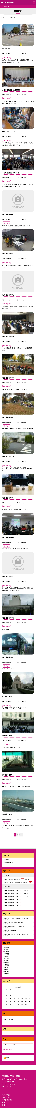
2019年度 (6, 963)
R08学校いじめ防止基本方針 (17, 879)
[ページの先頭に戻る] (33, 1105)
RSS (7, 1058)
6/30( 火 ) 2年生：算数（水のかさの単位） (13, 927)
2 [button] (17, 835)
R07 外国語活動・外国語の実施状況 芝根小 (18, 882)
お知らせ (7, 859)
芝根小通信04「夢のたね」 (16, 896)
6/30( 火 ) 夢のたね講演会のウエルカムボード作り (16, 919)
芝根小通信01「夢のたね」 (13, 905)
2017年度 (6, 967)
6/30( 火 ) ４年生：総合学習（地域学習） (13, 923)
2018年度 (6, 965)
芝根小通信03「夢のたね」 (13, 899)
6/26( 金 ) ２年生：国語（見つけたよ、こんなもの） (16, 935)
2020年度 (6, 960)
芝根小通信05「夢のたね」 (16, 893)
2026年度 (6, 947)
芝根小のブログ (7, 1050)
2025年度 (6, 949)
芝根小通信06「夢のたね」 (16, 890)
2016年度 (6, 969)
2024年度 (6, 952)
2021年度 (6, 958)
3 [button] (19, 835)
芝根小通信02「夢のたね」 (13, 902)
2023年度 (6, 954)
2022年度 (6, 956)
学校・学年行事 (9, 862)
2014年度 (6, 974)
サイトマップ (7, 1087)
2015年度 (6, 972)
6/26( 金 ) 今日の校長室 (9, 931)
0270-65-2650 (10, 1082)
